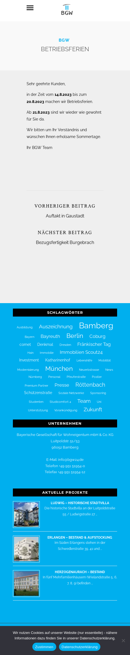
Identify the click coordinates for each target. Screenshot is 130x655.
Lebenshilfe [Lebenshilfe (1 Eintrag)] (84, 357)
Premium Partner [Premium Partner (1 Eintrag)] (36, 382)
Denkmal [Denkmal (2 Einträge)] (45, 341)
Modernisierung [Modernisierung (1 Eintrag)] (28, 366)
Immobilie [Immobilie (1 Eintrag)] (46, 349)
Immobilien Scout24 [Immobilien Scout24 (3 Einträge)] (81, 349)
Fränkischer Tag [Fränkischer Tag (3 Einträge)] (94, 341)
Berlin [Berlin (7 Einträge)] (74, 332)
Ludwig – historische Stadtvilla (80, 500)
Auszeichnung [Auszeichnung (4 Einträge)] (56, 323)
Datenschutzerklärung (80, 647)
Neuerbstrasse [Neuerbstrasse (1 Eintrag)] (89, 366)
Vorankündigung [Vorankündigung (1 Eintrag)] (65, 407)
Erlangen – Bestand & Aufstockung (79, 534)
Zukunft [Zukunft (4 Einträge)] (93, 406)
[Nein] (123, 640)
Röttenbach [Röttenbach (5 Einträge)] (90, 381)
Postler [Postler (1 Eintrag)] (97, 373)
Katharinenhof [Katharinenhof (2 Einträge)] (57, 357)
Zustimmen (44, 647)
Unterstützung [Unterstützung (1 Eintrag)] (38, 407)
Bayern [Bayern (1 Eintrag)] (29, 333)
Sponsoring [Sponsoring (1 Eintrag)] (98, 389)
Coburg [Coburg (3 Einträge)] (97, 333)
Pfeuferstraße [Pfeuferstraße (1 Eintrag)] (76, 373)
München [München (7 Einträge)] (59, 365)
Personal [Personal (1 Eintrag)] (54, 373)
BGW (64, 37)
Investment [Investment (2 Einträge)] (29, 357)
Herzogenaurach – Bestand (80, 569)
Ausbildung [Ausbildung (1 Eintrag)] (25, 324)
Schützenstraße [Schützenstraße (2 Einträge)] (38, 389)
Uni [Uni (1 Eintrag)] (99, 398)
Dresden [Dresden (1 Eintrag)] (65, 341)
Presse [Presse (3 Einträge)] (62, 381)
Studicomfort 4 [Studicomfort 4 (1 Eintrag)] (60, 398)
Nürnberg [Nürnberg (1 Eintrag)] (35, 373)
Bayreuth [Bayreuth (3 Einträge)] (50, 333)
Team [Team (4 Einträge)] (84, 398)
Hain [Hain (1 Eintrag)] (30, 349)
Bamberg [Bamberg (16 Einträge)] (96, 322)
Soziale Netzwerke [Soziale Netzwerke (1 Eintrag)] (71, 389)
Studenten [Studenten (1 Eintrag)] (36, 398)
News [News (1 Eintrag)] (109, 366)
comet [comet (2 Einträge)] (25, 341)
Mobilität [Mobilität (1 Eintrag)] (104, 357)
